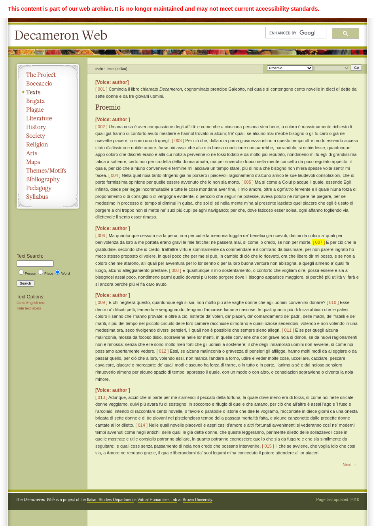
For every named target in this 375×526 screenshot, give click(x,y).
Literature (47, 118)
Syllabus (47, 196)
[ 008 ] (175, 270)
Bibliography (47, 179)
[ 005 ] (247, 182)
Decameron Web (63, 36)
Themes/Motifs (47, 170)
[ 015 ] (268, 446)
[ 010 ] (333, 302)
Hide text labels (29, 308)
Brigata (47, 101)
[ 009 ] (101, 302)
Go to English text (31, 303)
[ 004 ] (114, 175)
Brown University (197, 500)
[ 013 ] (101, 397)
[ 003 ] (178, 140)
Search (25, 283)
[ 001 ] (101, 89)
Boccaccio (47, 83)
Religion (47, 144)
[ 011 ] (288, 330)
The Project (47, 74)
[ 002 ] (101, 126)
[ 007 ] (319, 242)
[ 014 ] (142, 425)
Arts (47, 153)
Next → (350, 464)
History (47, 127)
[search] (291, 32)
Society (47, 135)
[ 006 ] (101, 235)
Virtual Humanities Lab (157, 500)
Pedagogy (47, 188)
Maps (47, 162)
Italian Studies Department (110, 500)
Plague (47, 109)
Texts (47, 92)
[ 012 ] (163, 351)
